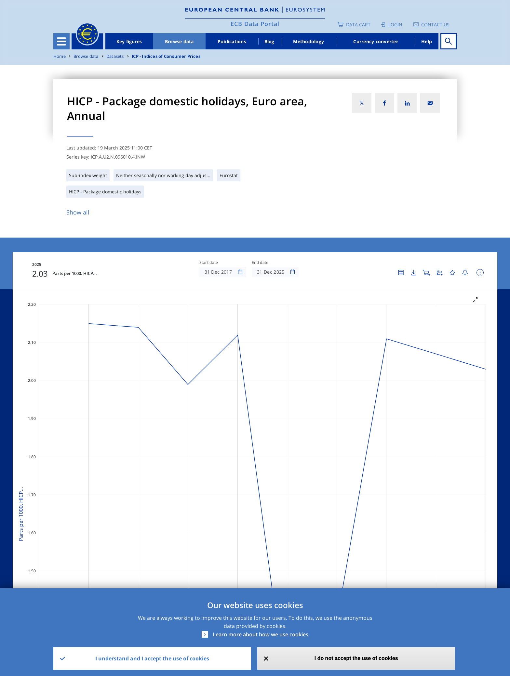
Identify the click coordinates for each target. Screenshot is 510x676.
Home (59, 56)
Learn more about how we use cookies (260, 634)
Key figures (129, 41)
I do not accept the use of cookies (356, 658)
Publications (232, 41)
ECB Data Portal (255, 24)
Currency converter (375, 41)
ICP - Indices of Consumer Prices (166, 56)
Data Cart (358, 24)
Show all (77, 212)
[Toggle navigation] (61, 41)
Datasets (115, 56)
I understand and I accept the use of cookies (152, 658)
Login (395, 24)
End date (260, 262)
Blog (269, 41)
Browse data (179, 41)
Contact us (435, 24)
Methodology (308, 41)
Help (426, 41)
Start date (208, 262)
